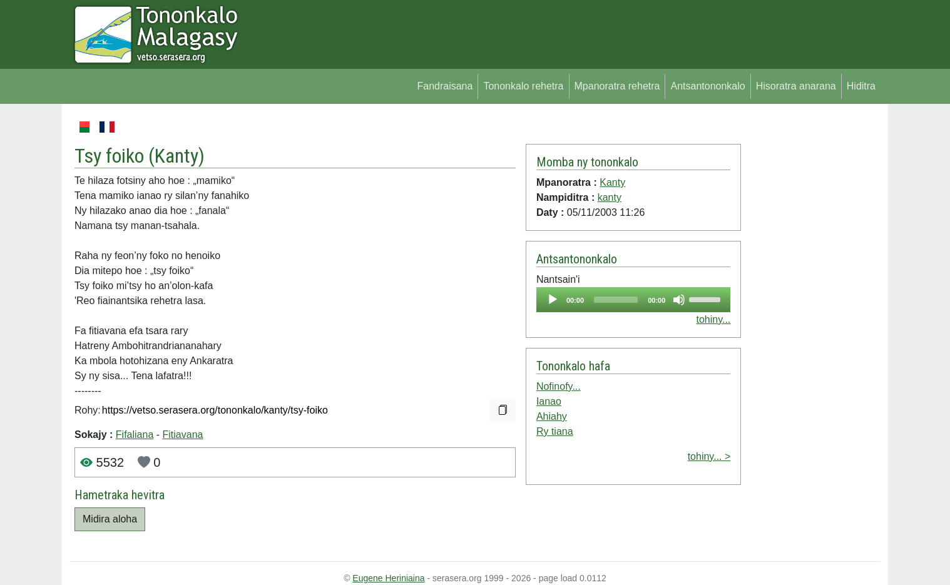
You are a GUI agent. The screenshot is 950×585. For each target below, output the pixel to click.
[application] (633, 299)
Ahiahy (551, 416)
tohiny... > (709, 456)
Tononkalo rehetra (523, 86)
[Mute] (679, 299)
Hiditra (861, 86)
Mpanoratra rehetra (617, 86)
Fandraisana (444, 86)
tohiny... (713, 319)
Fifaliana (134, 434)
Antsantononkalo (707, 86)
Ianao (548, 401)
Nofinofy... (558, 386)
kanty (609, 197)
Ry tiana (554, 431)
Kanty (176, 156)
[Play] (552, 299)
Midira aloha (110, 519)
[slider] (616, 300)
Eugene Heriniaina (388, 578)
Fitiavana (183, 434)
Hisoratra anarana (796, 86)
